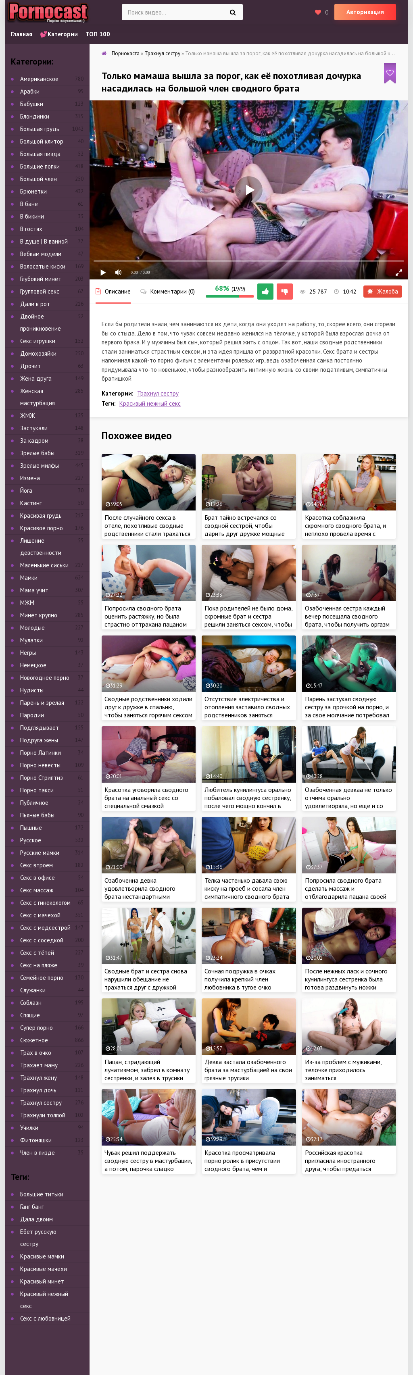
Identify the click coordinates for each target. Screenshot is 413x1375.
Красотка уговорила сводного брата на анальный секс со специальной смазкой (146, 797)
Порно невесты (40, 765)
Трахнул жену (38, 1077)
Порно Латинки (40, 752)
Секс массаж (36, 890)
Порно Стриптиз (41, 777)
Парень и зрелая (42, 702)
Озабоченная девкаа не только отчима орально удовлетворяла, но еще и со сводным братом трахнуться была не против (348, 805)
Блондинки (34, 116)
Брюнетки (33, 191)
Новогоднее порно (44, 677)
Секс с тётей (37, 952)
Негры (28, 652)
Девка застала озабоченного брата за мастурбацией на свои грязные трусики (248, 1070)
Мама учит (34, 590)
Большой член (38, 179)
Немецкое (33, 665)
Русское (30, 840)
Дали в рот (35, 304)
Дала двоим (36, 1219)
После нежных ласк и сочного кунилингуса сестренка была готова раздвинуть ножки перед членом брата (346, 983)
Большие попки (40, 166)
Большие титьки (41, 1194)
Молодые (32, 627)
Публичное (34, 802)
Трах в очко (35, 1052)
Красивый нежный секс (150, 403)
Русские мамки (39, 852)
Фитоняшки (36, 1140)
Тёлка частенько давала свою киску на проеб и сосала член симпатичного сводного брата (246, 888)
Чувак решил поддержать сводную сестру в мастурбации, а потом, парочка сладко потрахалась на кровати (148, 1164)
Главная (21, 34)
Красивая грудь (41, 515)
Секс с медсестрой (45, 927)
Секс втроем (36, 865)
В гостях (31, 229)
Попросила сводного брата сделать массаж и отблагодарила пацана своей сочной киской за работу (345, 892)
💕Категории (59, 34)
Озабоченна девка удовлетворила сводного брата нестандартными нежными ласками (139, 892)
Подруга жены (39, 740)
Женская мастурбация (37, 397)
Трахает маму (39, 1065)
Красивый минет (42, 1281)
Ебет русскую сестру (38, 1238)
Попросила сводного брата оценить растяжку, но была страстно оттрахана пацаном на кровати (145, 620)
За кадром (34, 440)
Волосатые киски (42, 266)
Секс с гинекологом (45, 902)
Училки (29, 1127)
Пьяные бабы (37, 815)
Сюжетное (34, 1040)
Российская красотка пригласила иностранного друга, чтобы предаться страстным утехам (340, 1164)
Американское (39, 79)
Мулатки (31, 640)
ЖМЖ (27, 415)
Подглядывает (39, 727)
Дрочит (30, 366)
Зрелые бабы (37, 453)
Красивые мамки (42, 1256)
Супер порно (36, 1027)
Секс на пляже (38, 965)
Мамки (29, 577)
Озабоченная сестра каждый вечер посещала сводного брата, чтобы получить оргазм (347, 616)
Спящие (30, 1015)
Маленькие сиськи (44, 565)
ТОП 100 (98, 34)
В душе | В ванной (44, 241)
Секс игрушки (37, 341)
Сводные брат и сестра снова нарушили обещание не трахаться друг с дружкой (145, 979)
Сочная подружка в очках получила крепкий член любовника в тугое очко (239, 979)
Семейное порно (41, 977)
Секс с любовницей (45, 1318)
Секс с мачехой (40, 915)
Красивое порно (41, 528)
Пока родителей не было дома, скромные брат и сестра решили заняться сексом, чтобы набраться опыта (248, 620)
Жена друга (36, 378)
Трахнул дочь (38, 1090)
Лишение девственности (40, 546)
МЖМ (27, 602)
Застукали (34, 428)
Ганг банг (32, 1206)
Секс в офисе (37, 877)
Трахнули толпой (42, 1115)
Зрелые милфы (39, 465)
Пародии (32, 715)
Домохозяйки (38, 353)
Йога (26, 490)
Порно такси (37, 790)
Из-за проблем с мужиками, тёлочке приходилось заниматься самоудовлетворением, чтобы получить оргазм (347, 1078)
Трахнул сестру (158, 393)
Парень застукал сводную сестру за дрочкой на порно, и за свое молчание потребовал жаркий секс (347, 711)
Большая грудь (39, 129)
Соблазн (31, 1002)
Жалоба (382, 291)
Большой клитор (41, 141)
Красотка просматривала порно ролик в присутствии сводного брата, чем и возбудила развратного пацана (248, 1164)
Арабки (30, 91)
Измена (30, 478)
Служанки (33, 990)
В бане (29, 204)
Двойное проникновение (40, 322)
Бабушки (31, 104)
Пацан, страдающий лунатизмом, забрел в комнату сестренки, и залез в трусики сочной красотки (147, 1074)
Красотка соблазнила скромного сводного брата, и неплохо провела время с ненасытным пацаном (345, 529)
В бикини (32, 216)
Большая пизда (40, 154)
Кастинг (31, 503)
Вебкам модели (40, 254)
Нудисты (32, 690)
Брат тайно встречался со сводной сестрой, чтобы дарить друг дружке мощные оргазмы (244, 529)
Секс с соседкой (41, 940)
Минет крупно (38, 615)
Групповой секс (39, 291)
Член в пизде (37, 1152)
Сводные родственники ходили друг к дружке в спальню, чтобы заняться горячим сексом (148, 707)
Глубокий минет (40, 279)
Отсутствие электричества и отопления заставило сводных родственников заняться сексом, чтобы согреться (247, 711)
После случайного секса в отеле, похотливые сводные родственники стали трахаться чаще (147, 529)
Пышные (31, 827)
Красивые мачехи (43, 1269)
